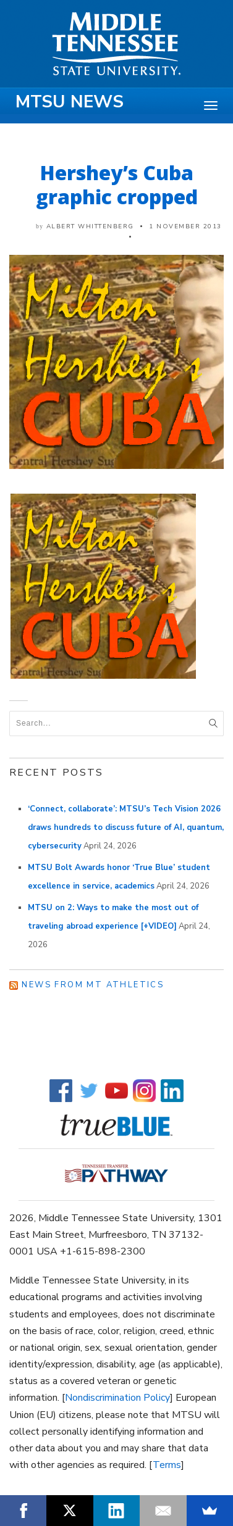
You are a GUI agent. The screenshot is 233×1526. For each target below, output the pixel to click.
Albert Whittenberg (90, 226)
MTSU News (69, 102)
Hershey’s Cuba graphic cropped (117, 184)
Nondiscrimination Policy (117, 1397)
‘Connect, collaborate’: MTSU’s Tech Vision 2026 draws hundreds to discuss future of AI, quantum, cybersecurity (126, 827)
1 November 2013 (185, 226)
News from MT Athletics (93, 984)
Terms (167, 1465)
